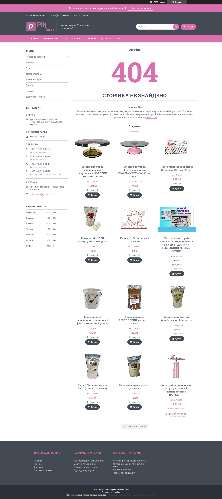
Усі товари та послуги (133, 426)
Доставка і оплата (110, 38)
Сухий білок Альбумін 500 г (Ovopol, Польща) (92, 387)
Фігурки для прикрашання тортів (129, 460)
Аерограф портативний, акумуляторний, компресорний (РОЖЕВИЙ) (176, 390)
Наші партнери (33, 79)
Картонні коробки (122, 469)
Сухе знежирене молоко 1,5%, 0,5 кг (134, 387)
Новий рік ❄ (151, 117)
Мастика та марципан (85, 464)
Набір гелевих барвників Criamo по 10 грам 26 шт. (177, 168)
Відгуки (30, 91)
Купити (94, 195)
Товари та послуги (53, 38)
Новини (30, 62)
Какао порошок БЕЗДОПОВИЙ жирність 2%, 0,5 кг (134, 320)
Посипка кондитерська (85, 467)
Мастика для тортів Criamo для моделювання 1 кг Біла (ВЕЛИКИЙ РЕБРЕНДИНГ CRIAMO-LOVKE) (176, 245)
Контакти (91, 38)
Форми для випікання (124, 473)
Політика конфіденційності (144, 495)
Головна (33, 38)
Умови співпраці (34, 74)
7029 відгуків (159, 2)
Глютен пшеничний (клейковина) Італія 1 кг (176, 318)
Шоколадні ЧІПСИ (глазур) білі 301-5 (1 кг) (92, 240)
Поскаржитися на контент (119, 495)
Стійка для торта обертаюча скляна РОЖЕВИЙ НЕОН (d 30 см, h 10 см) (134, 171)
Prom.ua (125, 489)
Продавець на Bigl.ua (111, 492)
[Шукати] (176, 27)
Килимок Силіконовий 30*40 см (134, 240)
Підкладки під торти (84, 470)
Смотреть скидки (141, 8)
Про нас (76, 38)
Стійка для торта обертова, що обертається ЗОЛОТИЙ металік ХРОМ (92, 171)
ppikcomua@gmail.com (41, 194)
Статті (29, 68)
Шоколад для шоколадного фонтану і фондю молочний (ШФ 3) (92, 320)
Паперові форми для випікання (89, 460)
